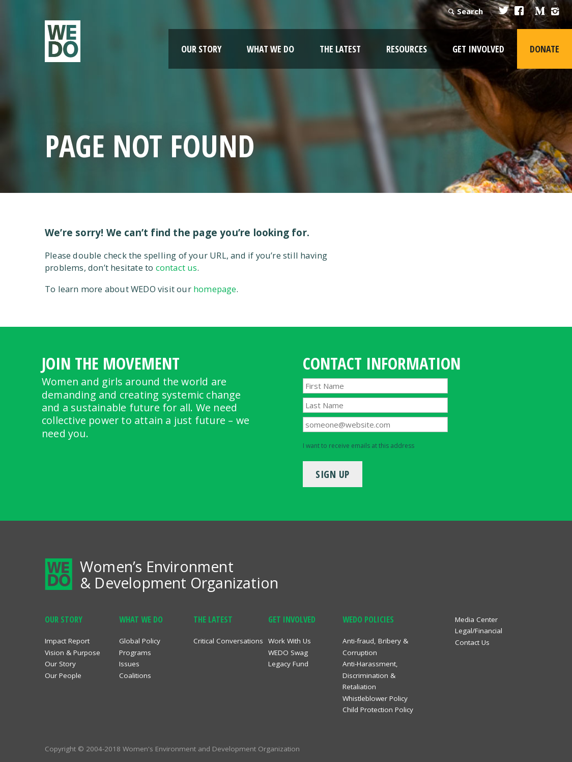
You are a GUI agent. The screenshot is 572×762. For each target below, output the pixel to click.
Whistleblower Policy (375, 698)
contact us (176, 267)
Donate (544, 49)
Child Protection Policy (377, 709)
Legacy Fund (288, 663)
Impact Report (67, 640)
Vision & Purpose (72, 652)
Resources (406, 49)
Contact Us (472, 642)
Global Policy (139, 640)
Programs (135, 652)
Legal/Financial (478, 630)
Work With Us (289, 640)
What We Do (270, 49)
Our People (63, 675)
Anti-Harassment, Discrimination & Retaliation (370, 675)
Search (470, 11)
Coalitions (135, 675)
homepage (215, 289)
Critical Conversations (228, 640)
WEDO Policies (368, 619)
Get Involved (478, 49)
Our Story (201, 49)
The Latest (340, 49)
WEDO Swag (288, 652)
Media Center (476, 619)
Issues (129, 663)
